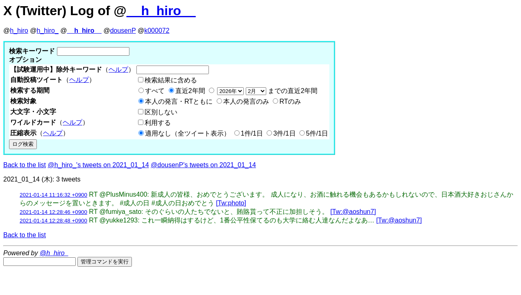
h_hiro (19, 30)
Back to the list (24, 164)
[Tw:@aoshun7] (353, 211)
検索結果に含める (171, 80)
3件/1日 (284, 133)
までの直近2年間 (266, 90)
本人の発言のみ (246, 101)
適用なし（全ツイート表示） (187, 133)
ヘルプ (118, 69)
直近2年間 (190, 90)
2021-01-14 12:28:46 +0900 (53, 212)
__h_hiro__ (161, 10)
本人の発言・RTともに (179, 101)
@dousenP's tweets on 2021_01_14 (203, 164)
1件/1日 (252, 133)
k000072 (156, 30)
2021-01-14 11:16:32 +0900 (53, 195)
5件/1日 (317, 133)
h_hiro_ (47, 30)
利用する (158, 122)
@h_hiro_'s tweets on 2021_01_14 (98, 164)
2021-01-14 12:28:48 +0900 (53, 221)
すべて (155, 90)
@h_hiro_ (54, 253)
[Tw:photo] (231, 203)
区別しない (161, 112)
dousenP (123, 30)
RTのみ (290, 101)
